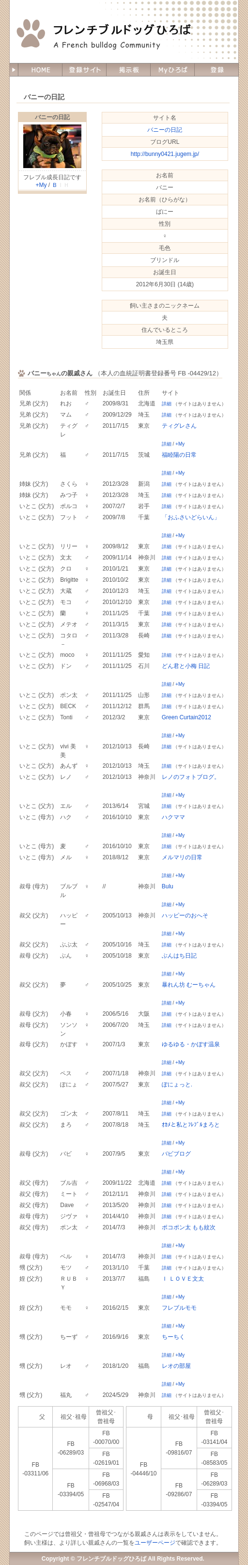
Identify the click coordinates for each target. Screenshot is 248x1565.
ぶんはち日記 (179, 955)
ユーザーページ (155, 1542)
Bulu (167, 886)
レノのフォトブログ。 (191, 777)
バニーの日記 (52, 117)
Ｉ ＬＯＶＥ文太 (183, 1278)
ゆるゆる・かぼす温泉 (191, 1044)
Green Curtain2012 (186, 717)
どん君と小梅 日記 (186, 666)
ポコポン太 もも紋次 (189, 1227)
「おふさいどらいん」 (191, 517)
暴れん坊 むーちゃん (189, 984)
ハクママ (173, 817)
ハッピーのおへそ (185, 915)
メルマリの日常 (182, 857)
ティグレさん (179, 425)
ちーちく (173, 1336)
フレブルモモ (179, 1307)
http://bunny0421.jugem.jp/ (165, 154)
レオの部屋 (176, 1366)
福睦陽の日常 (179, 454)
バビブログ (176, 1153)
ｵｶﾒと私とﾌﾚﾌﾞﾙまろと (191, 1124)
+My (40, 185)
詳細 (166, 403)
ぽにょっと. (177, 1084)
